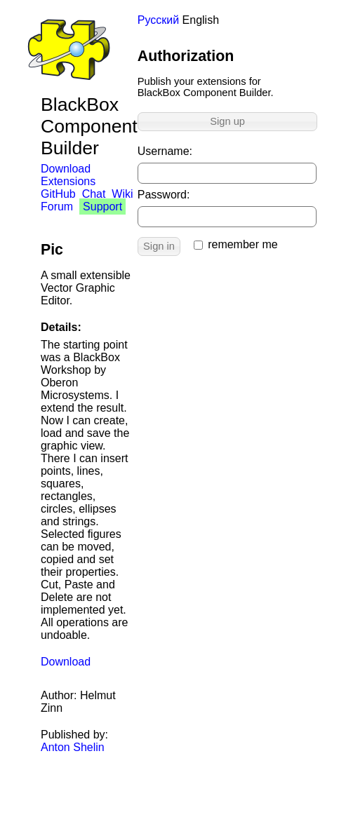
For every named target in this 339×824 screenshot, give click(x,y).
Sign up (227, 121)
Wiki (122, 194)
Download (66, 169)
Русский (158, 20)
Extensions (68, 181)
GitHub (58, 194)
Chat (94, 194)
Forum (57, 206)
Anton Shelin (73, 747)
